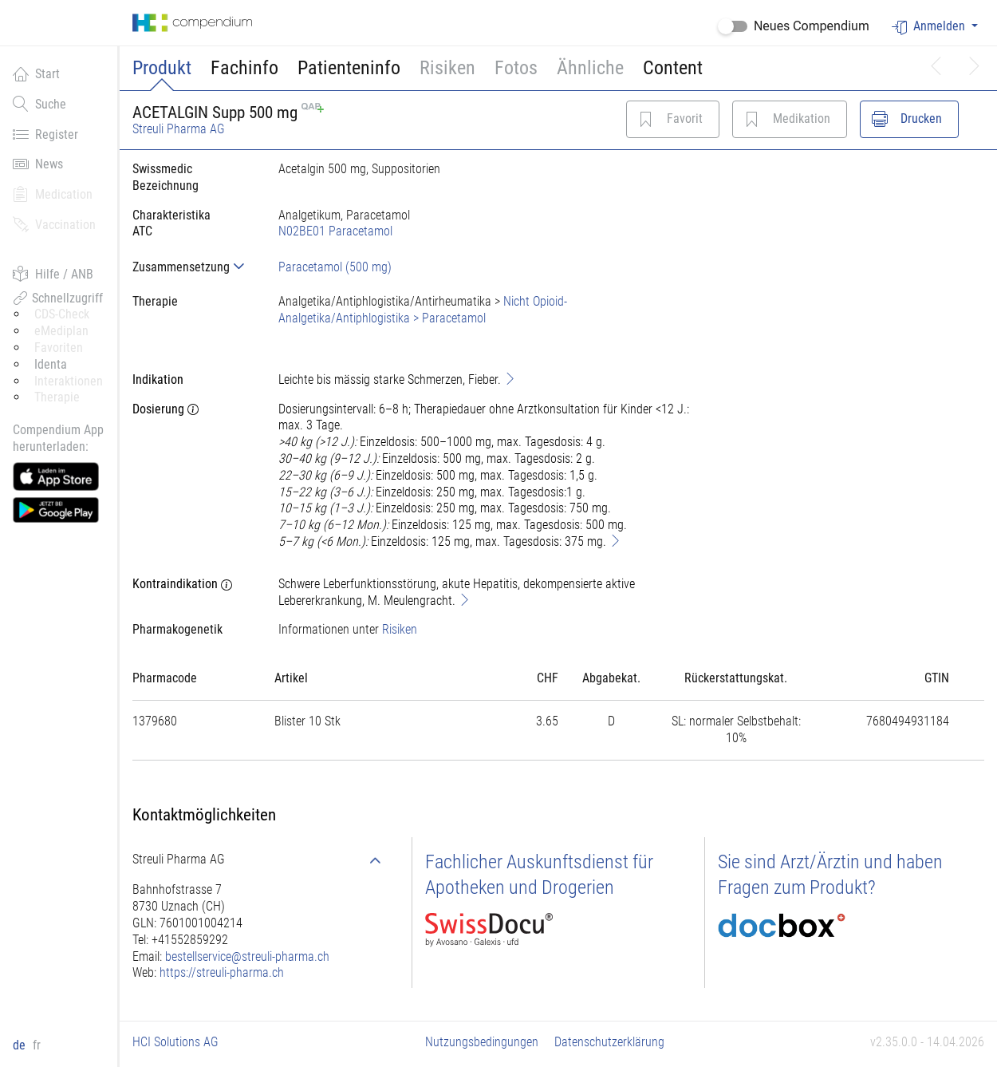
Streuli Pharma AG (178, 128)
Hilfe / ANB (53, 274)
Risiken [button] (447, 68)
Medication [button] (53, 194)
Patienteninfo (349, 68)
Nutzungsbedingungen (481, 1041)
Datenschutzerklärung (609, 1041)
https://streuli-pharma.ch (222, 972)
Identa (50, 364)
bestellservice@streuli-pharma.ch (247, 956)
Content (673, 68)
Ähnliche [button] (590, 68)
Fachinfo (244, 68)
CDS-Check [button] (61, 314)
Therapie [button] (57, 397)
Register (45, 134)
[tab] (192, 267)
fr (37, 1045)
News (38, 164)
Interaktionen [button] (68, 381)
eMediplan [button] (61, 330)
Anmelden (930, 26)
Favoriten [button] (58, 347)
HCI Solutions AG (175, 1041)
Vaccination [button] (54, 224)
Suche (39, 104)
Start (36, 73)
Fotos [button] (516, 68)
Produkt (161, 68)
